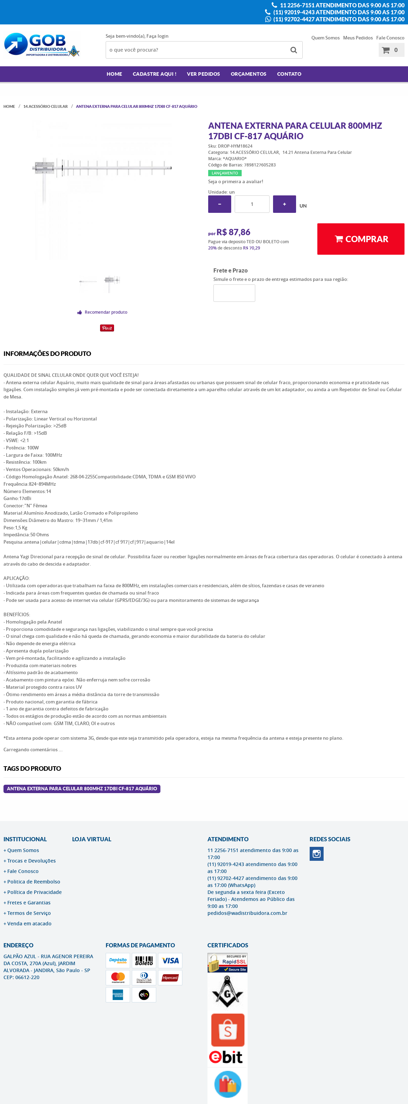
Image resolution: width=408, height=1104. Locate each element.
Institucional (25, 839)
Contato (289, 74)
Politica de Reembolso (33, 881)
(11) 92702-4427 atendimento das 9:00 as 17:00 (338, 19)
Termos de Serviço (29, 913)
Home (114, 74)
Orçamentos (249, 74)
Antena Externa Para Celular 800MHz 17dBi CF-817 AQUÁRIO (82, 788)
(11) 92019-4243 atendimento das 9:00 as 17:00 (338, 12)
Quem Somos (325, 38)
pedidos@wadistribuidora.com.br (247, 913)
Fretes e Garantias (29, 902)
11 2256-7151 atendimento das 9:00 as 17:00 (342, 5)
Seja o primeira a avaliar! (235, 181)
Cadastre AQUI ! (155, 74)
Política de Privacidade (34, 892)
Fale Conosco (390, 38)
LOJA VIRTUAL (91, 839)
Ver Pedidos (203, 74)
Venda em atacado (29, 923)
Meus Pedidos (358, 38)
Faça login (157, 36)
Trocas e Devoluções (31, 860)
